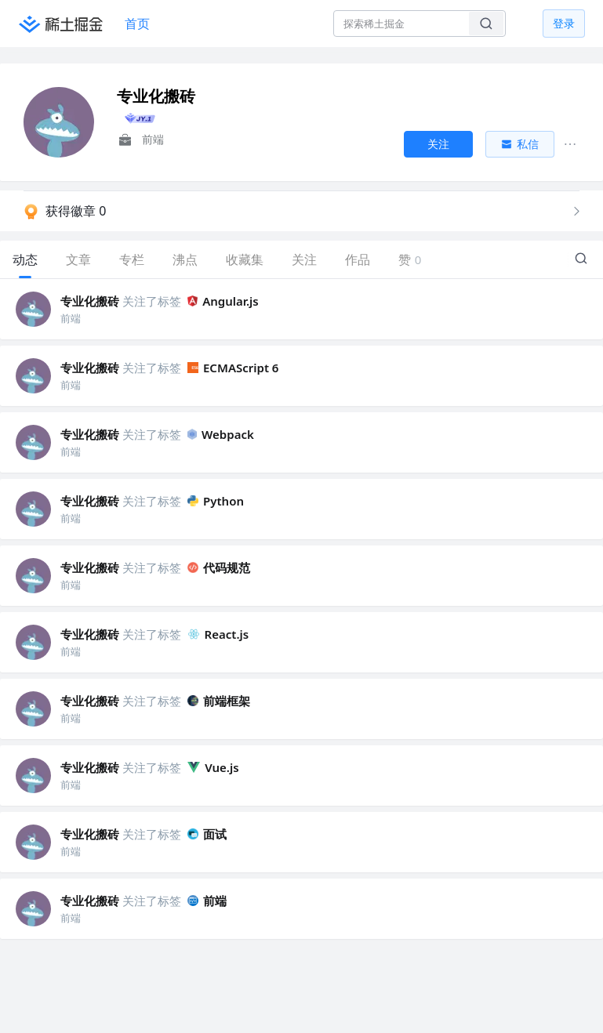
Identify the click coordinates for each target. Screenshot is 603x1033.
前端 (207, 900)
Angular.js (223, 301)
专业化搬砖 (89, 301)
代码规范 (218, 567)
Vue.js (213, 767)
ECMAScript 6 (232, 367)
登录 (564, 23)
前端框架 (218, 701)
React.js (218, 634)
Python (215, 501)
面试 (207, 834)
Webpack (220, 434)
